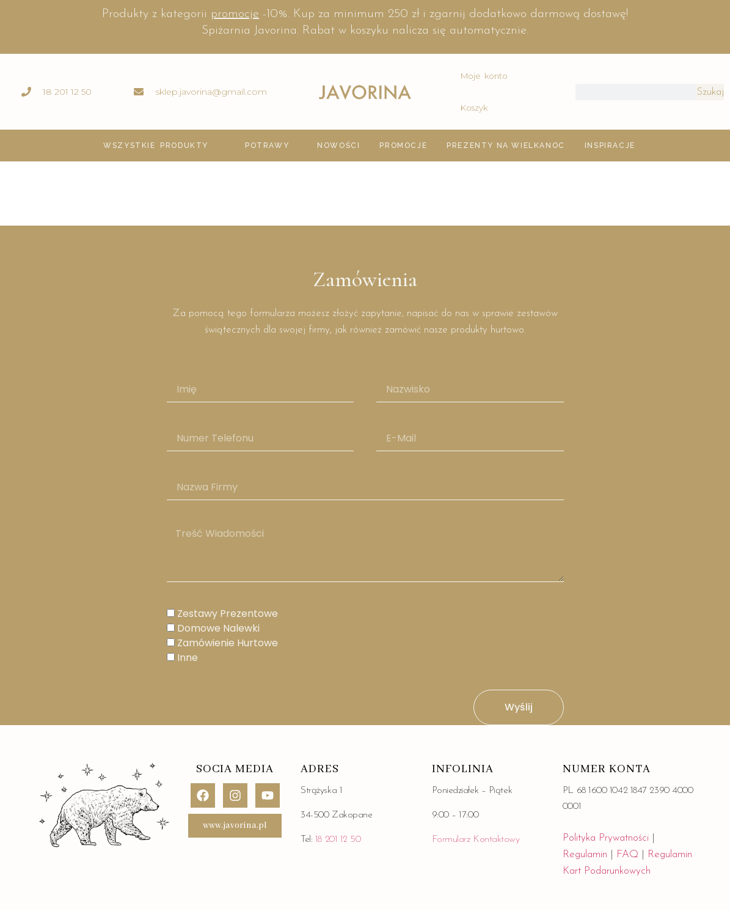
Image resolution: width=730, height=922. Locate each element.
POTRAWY (267, 145)
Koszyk (474, 107)
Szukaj (710, 92)
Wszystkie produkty (155, 145)
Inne (187, 658)
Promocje (403, 145)
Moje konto (484, 76)
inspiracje (610, 145)
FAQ (628, 854)
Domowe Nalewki (218, 629)
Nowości (338, 145)
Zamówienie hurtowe (227, 643)
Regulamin (585, 854)
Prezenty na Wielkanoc (506, 145)
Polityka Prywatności (606, 838)
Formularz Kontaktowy (476, 839)
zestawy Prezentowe (227, 614)
